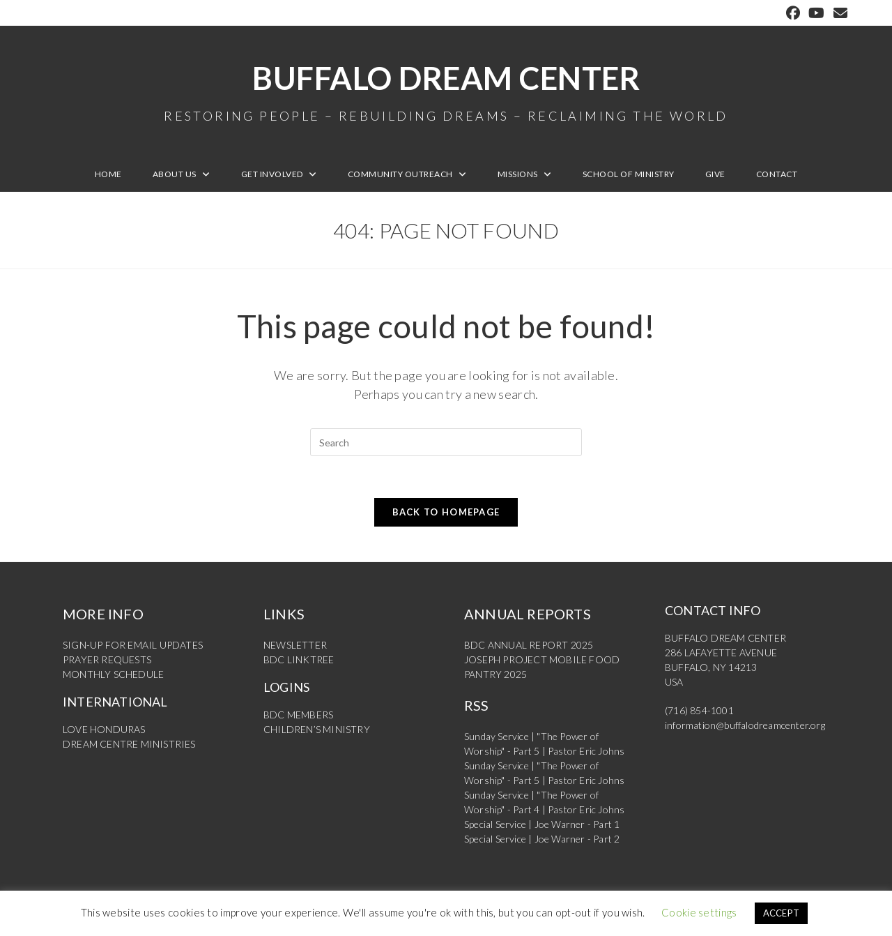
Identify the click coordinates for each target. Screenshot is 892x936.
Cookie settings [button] (699, 912)
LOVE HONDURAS (104, 729)
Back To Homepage (446, 512)
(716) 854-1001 (699, 710)
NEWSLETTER (295, 645)
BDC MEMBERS (298, 714)
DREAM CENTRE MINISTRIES (129, 744)
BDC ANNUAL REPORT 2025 (528, 645)
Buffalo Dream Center (446, 90)
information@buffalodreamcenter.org (745, 725)
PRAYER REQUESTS (107, 659)
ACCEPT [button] (781, 913)
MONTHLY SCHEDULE (113, 674)
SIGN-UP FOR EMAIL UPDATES (133, 645)
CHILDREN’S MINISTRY (316, 729)
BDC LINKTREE (298, 659)
